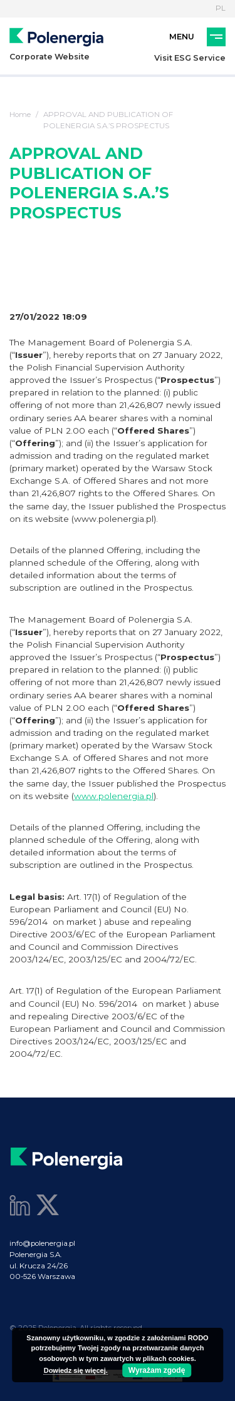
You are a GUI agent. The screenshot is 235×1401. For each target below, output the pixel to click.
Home (20, 114)
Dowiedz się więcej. (76, 1370)
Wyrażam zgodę (156, 1370)
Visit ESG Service (190, 58)
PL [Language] (221, 8)
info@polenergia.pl (42, 1243)
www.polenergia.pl (114, 796)
